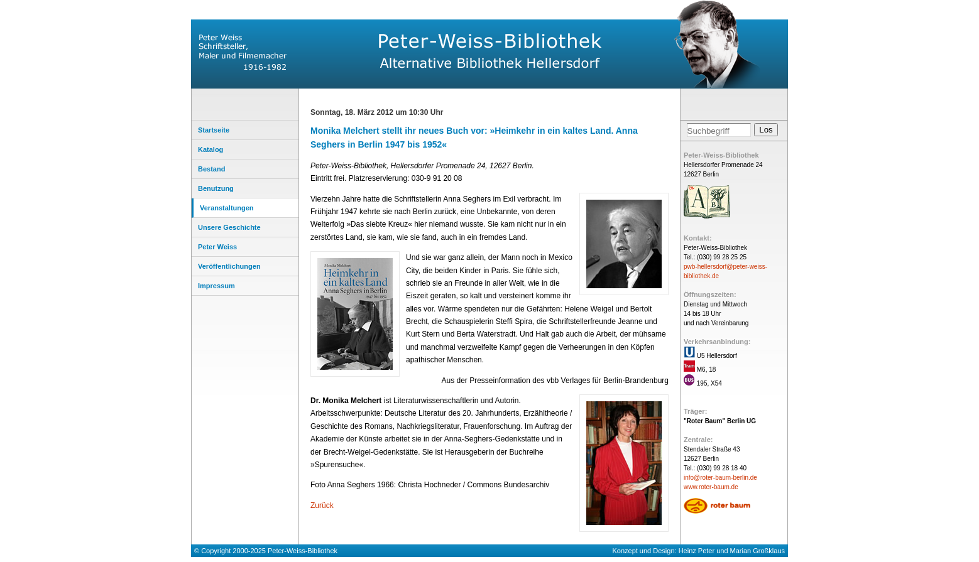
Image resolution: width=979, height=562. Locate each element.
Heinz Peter (696, 550)
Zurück (322, 505)
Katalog (210, 149)
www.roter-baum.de (711, 487)
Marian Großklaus (757, 550)
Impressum (216, 285)
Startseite (213, 130)
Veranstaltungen (227, 208)
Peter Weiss (217, 247)
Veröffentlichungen (229, 266)
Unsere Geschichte (229, 227)
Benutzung (216, 188)
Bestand (211, 169)
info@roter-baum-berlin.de (720, 477)
